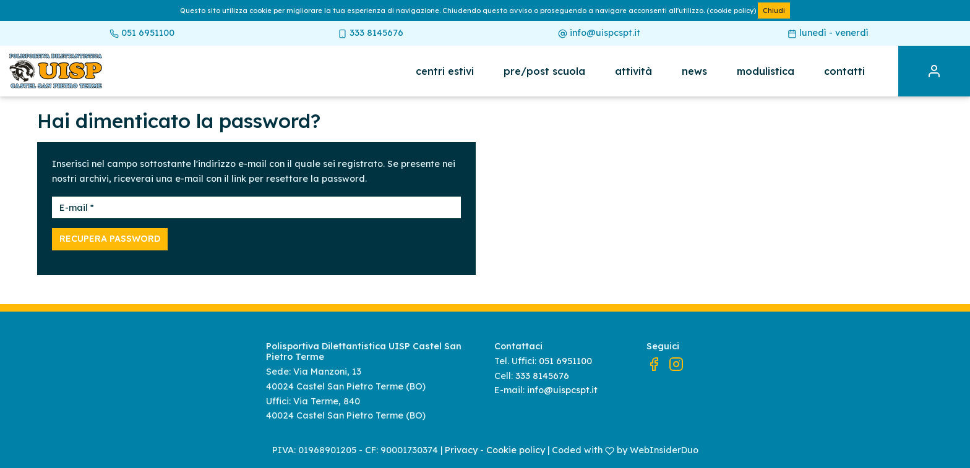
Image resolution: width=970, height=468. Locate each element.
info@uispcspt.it (599, 32)
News (694, 71)
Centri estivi (445, 71)
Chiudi (774, 10)
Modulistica (765, 71)
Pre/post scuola (544, 71)
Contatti (844, 71)
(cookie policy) (731, 10)
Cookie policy (515, 450)
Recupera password (109, 238)
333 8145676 (370, 32)
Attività (633, 71)
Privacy (461, 450)
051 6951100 (141, 32)
